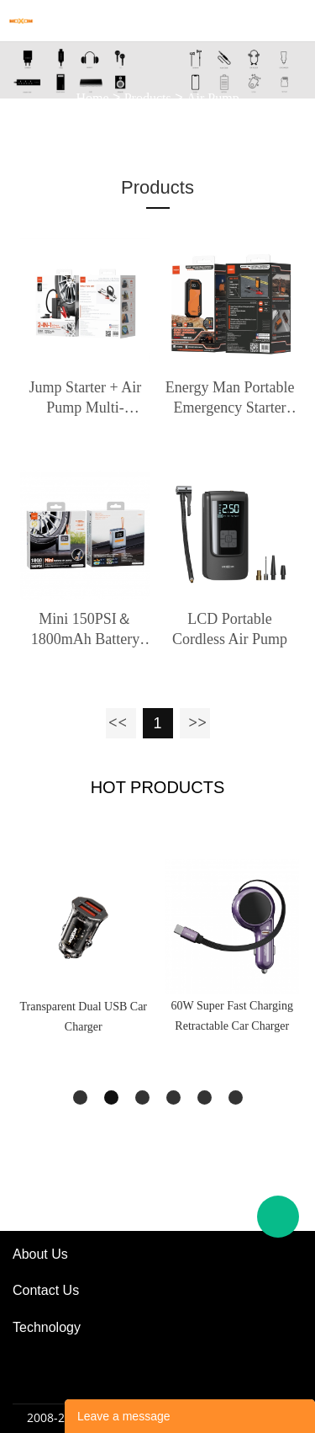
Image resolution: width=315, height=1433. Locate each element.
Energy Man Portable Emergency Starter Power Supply (230, 398)
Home (92, 97)
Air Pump (212, 97)
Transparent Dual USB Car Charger (83, 1016)
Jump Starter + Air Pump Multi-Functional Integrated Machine (85, 398)
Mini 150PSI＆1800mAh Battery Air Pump (85, 629)
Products (147, 97)
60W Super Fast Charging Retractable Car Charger (232, 1015)
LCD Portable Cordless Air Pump (229, 628)
